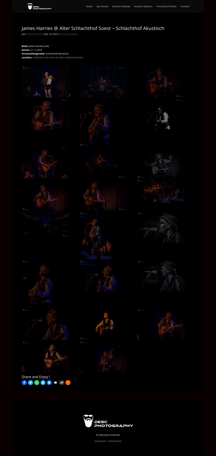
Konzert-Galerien (69, 34)
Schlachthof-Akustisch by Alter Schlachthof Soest (58, 57)
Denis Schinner (34, 34)
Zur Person (102, 6)
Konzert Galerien (143, 6)
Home (89, 6)
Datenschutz (115, 441)
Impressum (100, 441)
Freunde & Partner (167, 6)
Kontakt (185, 6)
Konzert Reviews (121, 6)
